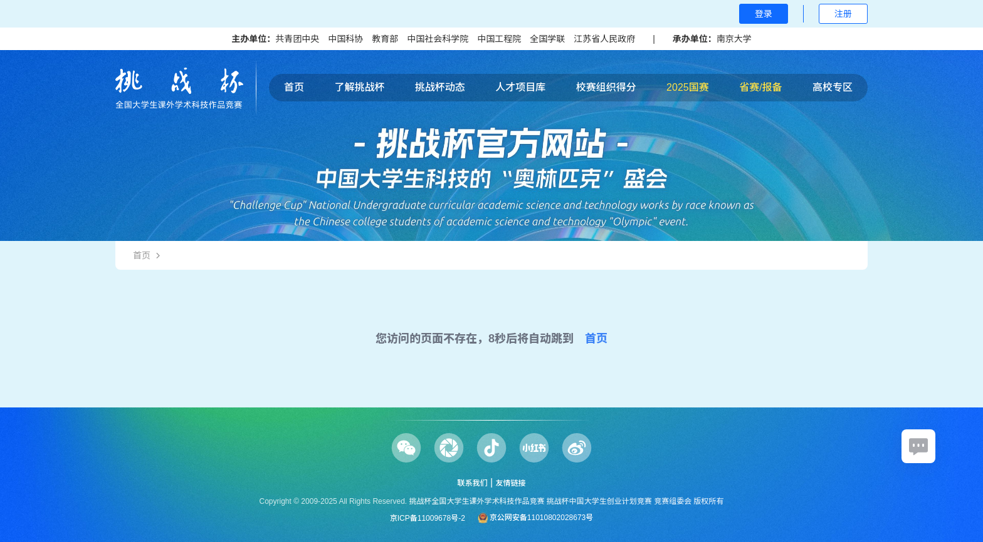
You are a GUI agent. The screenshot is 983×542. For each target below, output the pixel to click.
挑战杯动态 (440, 87)
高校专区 (832, 87)
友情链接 (511, 483)
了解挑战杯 (359, 87)
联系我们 (472, 483)
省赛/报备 (760, 87)
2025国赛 (687, 87)
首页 (294, 87)
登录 (763, 14)
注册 (843, 14)
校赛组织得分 (606, 87)
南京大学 (734, 39)
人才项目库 (520, 87)
